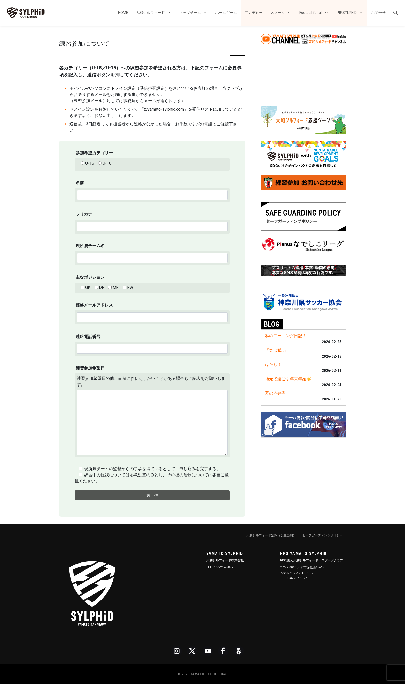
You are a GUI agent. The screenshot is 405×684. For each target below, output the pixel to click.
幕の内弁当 (275, 393)
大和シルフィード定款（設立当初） (271, 535)
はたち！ (273, 364)
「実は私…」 (276, 350)
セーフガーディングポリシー (322, 535)
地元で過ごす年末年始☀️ (288, 378)
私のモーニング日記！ (285, 335)
